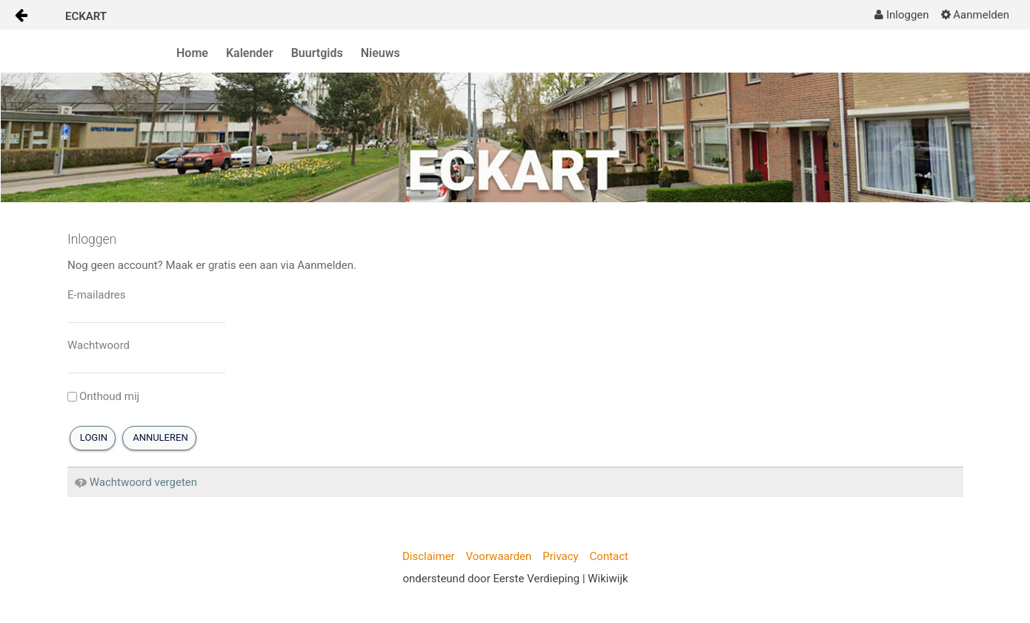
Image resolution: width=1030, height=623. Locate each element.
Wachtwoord (98, 345)
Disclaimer (428, 556)
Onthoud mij (103, 396)
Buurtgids (317, 53)
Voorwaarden (499, 556)
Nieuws (380, 53)
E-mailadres (96, 294)
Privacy (560, 556)
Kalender (249, 53)
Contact (609, 556)
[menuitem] (901, 15)
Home (192, 53)
